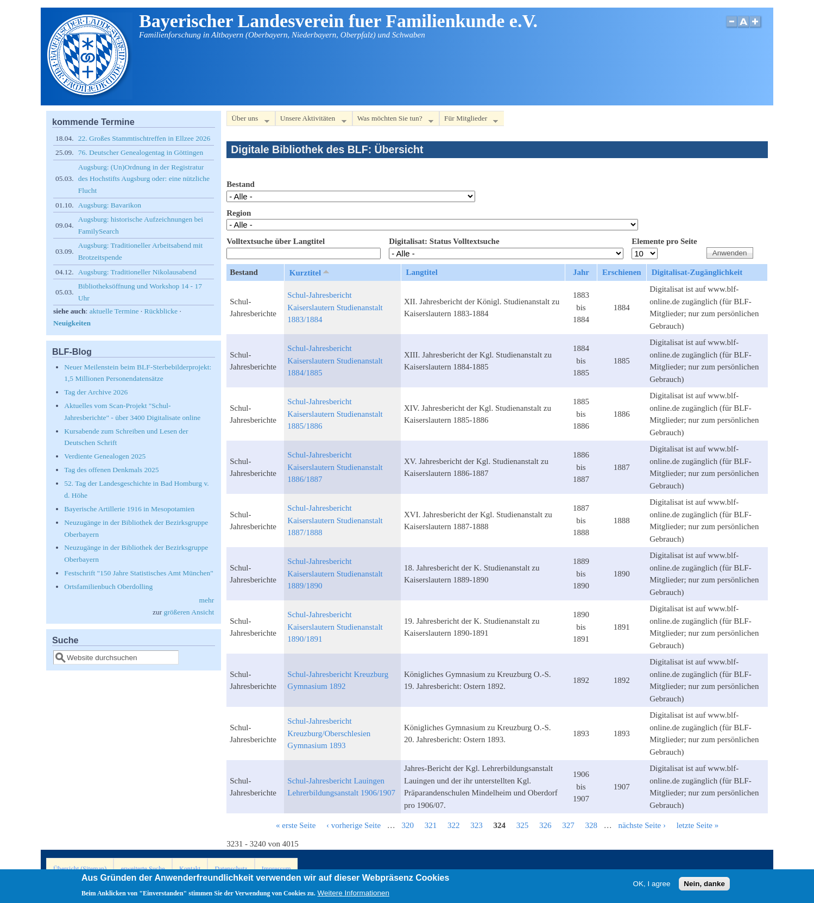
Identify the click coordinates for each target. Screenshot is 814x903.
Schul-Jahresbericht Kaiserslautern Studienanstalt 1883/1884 (334, 307)
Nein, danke (704, 886)
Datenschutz (230, 869)
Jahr (581, 272)
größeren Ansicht (189, 612)
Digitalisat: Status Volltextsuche (444, 241)
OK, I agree (652, 886)
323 (476, 825)
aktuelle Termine (114, 311)
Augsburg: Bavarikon (109, 205)
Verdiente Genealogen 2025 (105, 456)
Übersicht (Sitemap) (79, 869)
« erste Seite (295, 825)
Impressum (276, 869)
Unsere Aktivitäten (310, 120)
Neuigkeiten (72, 323)
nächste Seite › (642, 825)
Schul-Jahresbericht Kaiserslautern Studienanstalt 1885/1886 (334, 413)
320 (408, 825)
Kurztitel (310, 272)
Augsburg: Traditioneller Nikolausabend (137, 272)
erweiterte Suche (143, 869)
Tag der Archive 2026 (96, 392)
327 (568, 825)
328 (591, 825)
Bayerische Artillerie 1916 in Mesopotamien (129, 509)
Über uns (247, 120)
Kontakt (189, 869)
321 (431, 825)
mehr (206, 600)
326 (545, 825)
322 (453, 825)
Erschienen (621, 272)
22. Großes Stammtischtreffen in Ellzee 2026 (144, 138)
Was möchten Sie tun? (392, 120)
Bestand (240, 184)
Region (238, 213)
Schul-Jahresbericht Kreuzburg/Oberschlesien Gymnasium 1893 (328, 733)
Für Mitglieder (468, 120)
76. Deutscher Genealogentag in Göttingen (141, 152)
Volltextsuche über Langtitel (275, 241)
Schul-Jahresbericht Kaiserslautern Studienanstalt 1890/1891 (334, 626)
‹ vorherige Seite (353, 825)
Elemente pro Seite (664, 241)
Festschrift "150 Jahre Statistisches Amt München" (138, 573)
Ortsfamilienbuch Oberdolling (108, 586)
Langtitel (422, 272)
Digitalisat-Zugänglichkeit (697, 272)
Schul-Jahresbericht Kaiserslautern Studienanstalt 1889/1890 (334, 573)
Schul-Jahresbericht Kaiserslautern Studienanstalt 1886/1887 (334, 467)
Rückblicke (161, 311)
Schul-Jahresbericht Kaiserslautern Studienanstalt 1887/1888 (334, 520)
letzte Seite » (697, 825)
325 (522, 825)
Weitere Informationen (353, 896)
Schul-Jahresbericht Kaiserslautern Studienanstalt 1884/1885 (334, 360)
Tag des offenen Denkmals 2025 (111, 470)
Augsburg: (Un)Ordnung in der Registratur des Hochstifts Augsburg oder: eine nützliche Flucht (144, 179)
